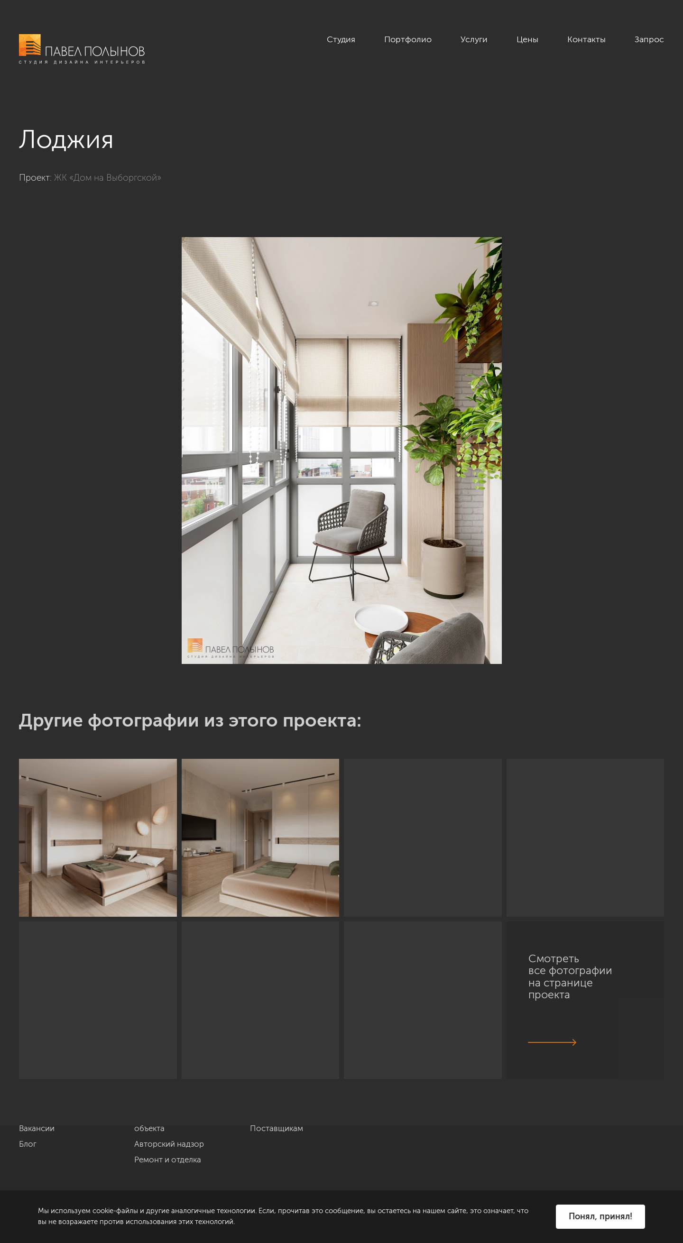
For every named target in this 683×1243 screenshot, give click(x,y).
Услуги (474, 39)
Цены (527, 39)
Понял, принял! (600, 1216)
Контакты (586, 39)
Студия (341, 39)
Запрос (649, 39)
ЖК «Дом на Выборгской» (107, 177)
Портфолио (408, 39)
